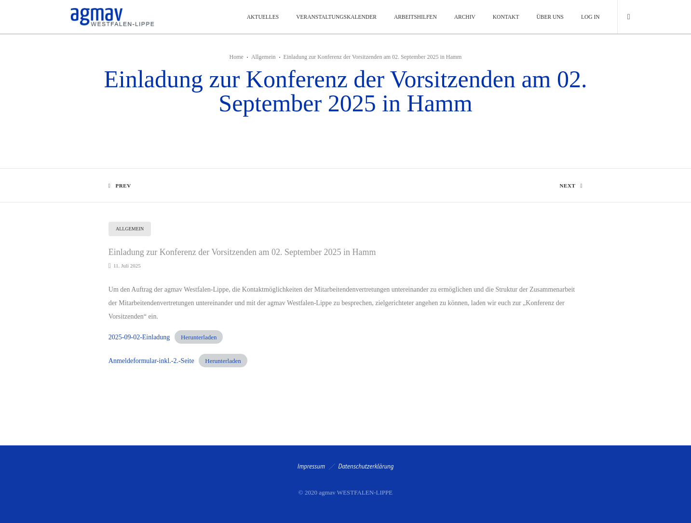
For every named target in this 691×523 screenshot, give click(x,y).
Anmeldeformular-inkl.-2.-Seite (151, 360)
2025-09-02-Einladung (139, 337)
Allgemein (263, 57)
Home (237, 57)
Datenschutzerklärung (365, 466)
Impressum (311, 466)
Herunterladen (199, 337)
